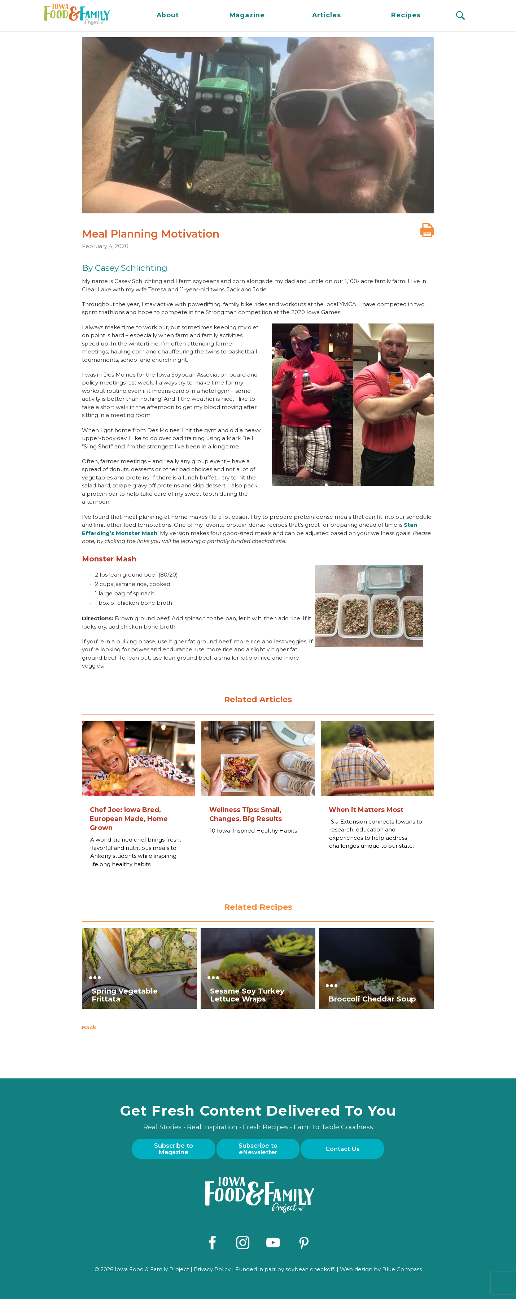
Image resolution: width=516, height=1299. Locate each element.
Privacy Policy (212, 1268)
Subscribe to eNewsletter (258, 1149)
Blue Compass (402, 1268)
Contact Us (342, 1148)
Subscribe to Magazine (173, 1149)
